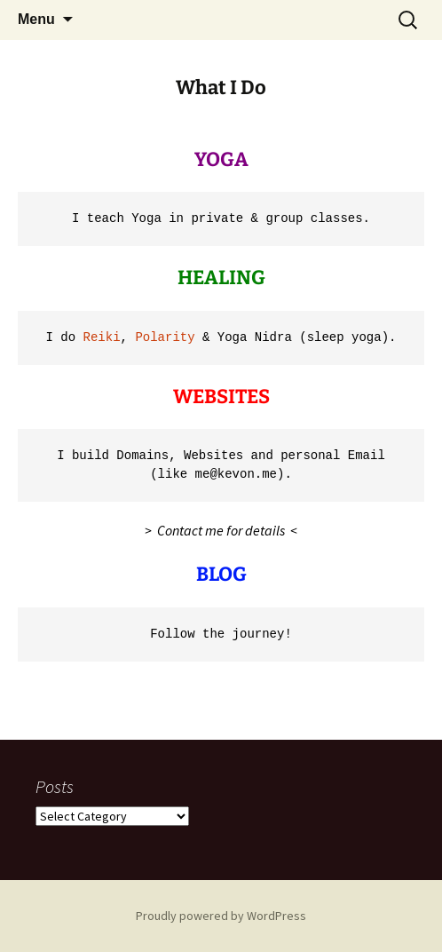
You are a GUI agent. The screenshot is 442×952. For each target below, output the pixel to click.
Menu (36, 19)
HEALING (221, 278)
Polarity (164, 337)
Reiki (102, 337)
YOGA (221, 159)
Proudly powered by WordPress (221, 916)
